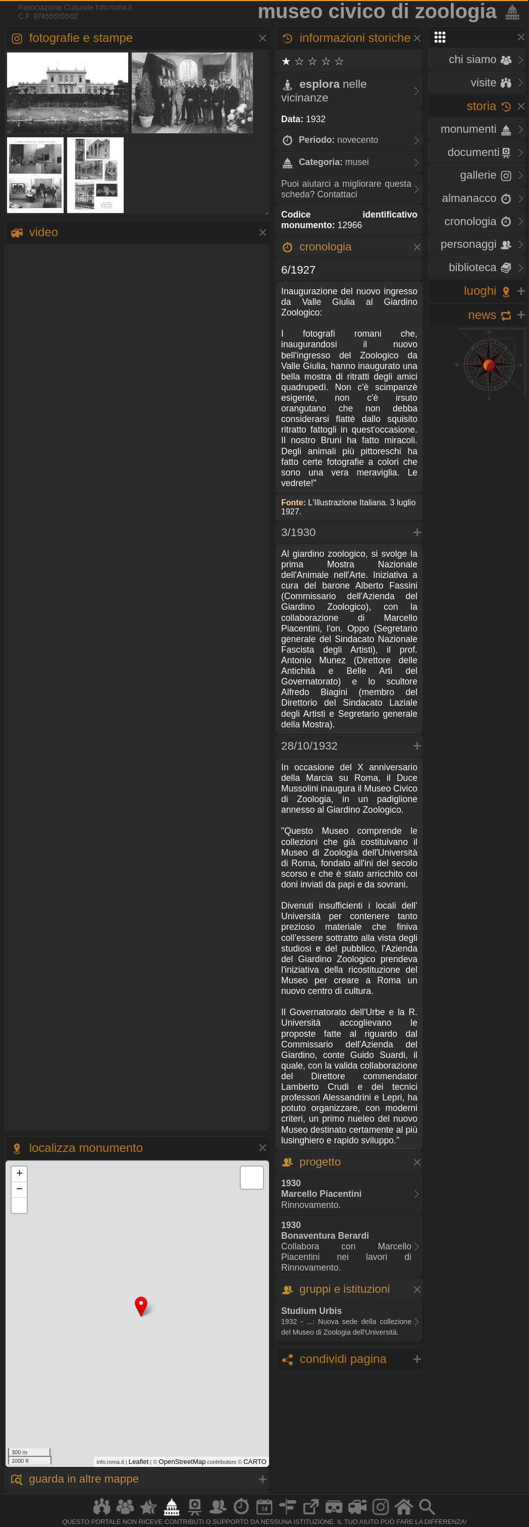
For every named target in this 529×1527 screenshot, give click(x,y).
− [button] (19, 1189)
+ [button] (19, 1174)
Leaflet (139, 1461)
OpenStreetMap (181, 1461)
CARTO (255, 1461)
